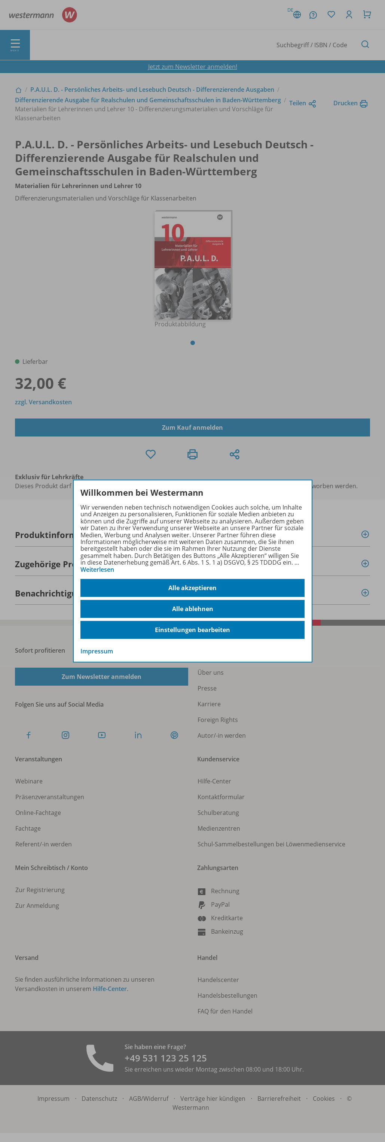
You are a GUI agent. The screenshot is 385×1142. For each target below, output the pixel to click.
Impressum (96, 651)
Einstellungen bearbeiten (192, 630)
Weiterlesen (97, 569)
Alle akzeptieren (192, 588)
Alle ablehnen (192, 609)
